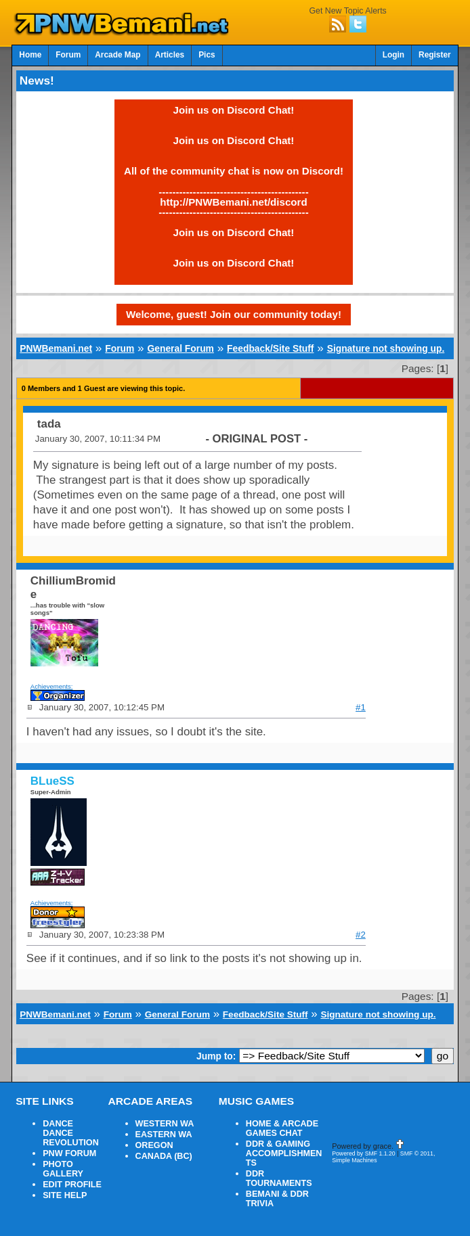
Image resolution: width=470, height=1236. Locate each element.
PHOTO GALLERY (63, 1169)
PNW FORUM (69, 1153)
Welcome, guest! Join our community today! (233, 314)
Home (30, 55)
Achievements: (51, 686)
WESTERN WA (164, 1123)
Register (435, 55)
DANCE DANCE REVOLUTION (71, 1133)
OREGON (154, 1145)
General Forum (181, 348)
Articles (170, 55)
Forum (68, 55)
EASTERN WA (163, 1134)
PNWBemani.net (56, 348)
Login (393, 55)
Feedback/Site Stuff (270, 348)
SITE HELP (65, 1195)
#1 (361, 707)
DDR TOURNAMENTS (279, 1178)
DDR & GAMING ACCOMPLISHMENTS (284, 1153)
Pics (206, 55)
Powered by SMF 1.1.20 (364, 1153)
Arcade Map (117, 55)
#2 (361, 935)
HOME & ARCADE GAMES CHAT (282, 1128)
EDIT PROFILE (72, 1184)
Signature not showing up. (386, 348)
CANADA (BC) (163, 1156)
